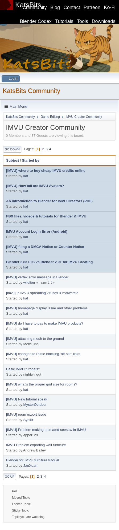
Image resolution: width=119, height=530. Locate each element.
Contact (72, 7)
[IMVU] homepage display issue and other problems (47, 308)
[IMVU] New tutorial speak (26, 399)
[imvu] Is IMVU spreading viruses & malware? (42, 293)
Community (35, 7)
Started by (30, 160)
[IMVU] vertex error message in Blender (37, 277)
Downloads (104, 21)
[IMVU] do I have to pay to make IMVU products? (44, 323)
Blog (55, 7)
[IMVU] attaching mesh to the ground (35, 339)
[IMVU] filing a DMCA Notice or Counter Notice (45, 247)
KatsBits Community (31, 90)
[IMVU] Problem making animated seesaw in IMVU (46, 430)
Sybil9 (28, 420)
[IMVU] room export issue (26, 414)
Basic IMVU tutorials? (23, 369)
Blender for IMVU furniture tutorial (32, 460)
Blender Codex (36, 21)
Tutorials (64, 21)
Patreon (92, 7)
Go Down (12, 149)
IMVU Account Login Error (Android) (36, 231)
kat (25, 176)
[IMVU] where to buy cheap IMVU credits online (45, 171)
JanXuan (30, 465)
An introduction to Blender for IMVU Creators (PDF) (49, 201)
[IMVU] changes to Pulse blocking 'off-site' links (43, 354)
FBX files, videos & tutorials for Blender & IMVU (46, 216)
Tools (82, 21)
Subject (12, 160)
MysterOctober (34, 405)
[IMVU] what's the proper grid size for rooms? (41, 384)
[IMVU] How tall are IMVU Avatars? (35, 186)
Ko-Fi (110, 7)
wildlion (29, 282)
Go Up (9, 476)
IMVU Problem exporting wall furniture (36, 445)
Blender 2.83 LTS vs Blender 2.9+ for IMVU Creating (49, 262)
